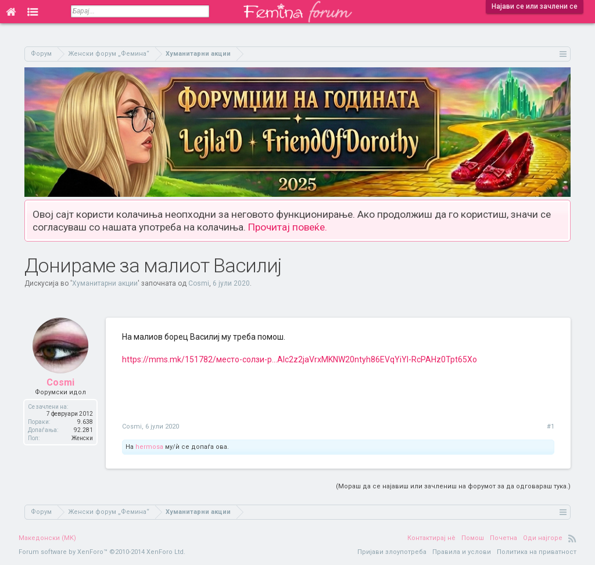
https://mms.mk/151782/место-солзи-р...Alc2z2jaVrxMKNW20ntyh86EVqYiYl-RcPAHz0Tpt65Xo (299, 359)
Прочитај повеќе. (287, 227)
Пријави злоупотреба (391, 552)
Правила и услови (461, 552)
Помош (472, 538)
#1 (550, 426)
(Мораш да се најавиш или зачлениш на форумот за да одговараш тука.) (453, 486)
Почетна (503, 538)
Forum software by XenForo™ (102, 552)
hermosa (149, 447)
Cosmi (198, 283)
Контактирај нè (431, 538)
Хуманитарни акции (105, 283)
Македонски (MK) (47, 538)
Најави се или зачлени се (535, 6)
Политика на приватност (536, 552)
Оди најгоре (542, 538)
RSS (572, 538)
